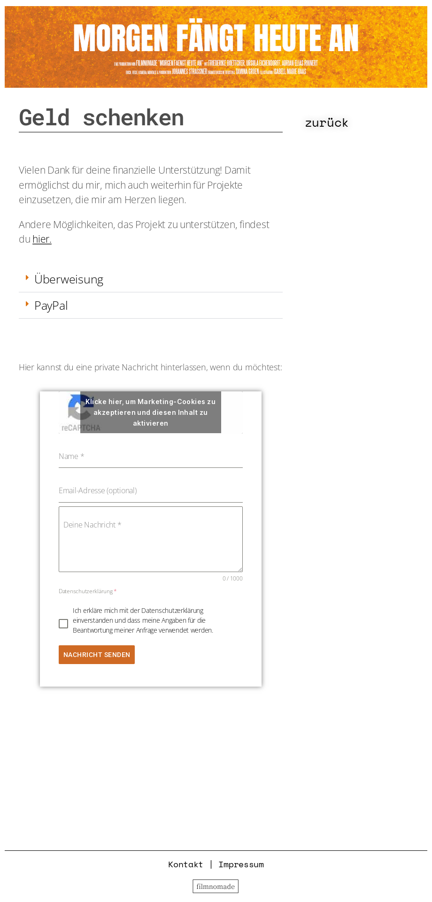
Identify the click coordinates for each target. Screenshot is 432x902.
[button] (151, 279)
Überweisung (68, 279)
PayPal (51, 305)
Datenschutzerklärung (88, 591)
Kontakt (185, 864)
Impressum (241, 864)
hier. (42, 238)
